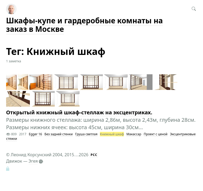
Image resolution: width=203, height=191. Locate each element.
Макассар (133, 134)
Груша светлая (86, 134)
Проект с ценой (156, 134)
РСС (94, 155)
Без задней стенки (58, 134)
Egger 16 (35, 134)
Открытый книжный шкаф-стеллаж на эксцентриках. (79, 112)
